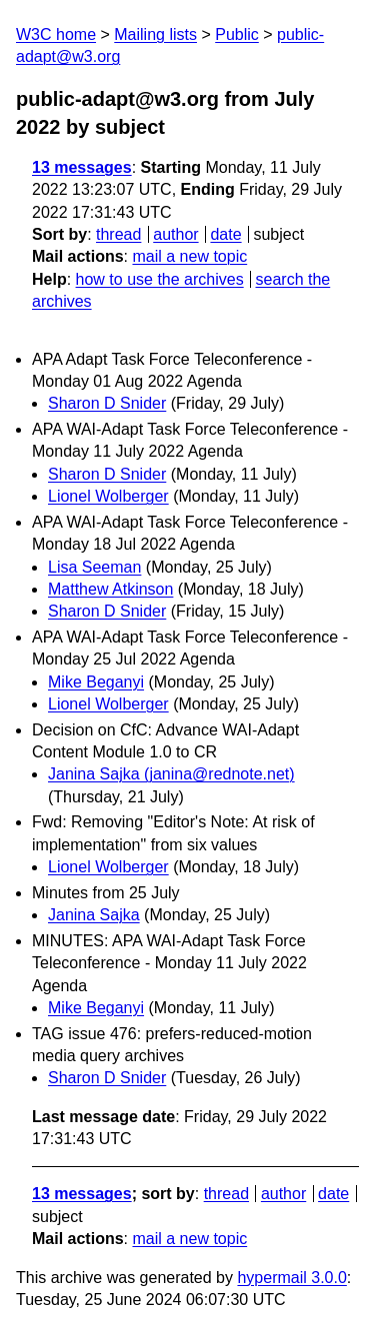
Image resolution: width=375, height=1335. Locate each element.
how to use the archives (160, 279)
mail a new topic (189, 256)
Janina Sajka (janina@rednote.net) (171, 773)
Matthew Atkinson (110, 589)
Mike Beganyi (96, 681)
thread (118, 234)
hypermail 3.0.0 (291, 1277)
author (175, 234)
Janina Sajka (94, 914)
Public (237, 34)
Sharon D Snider (107, 403)
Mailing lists (155, 34)
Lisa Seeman (94, 567)
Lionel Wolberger (108, 496)
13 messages (82, 167)
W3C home (56, 34)
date (225, 234)
